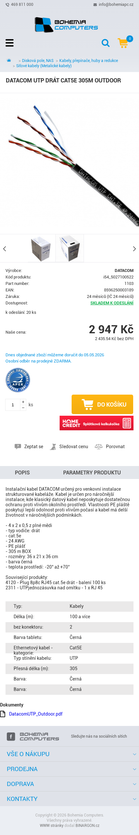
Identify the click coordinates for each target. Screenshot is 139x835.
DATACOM (124, 270)
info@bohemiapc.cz (116, 4)
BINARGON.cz (87, 825)
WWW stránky (52, 825)
